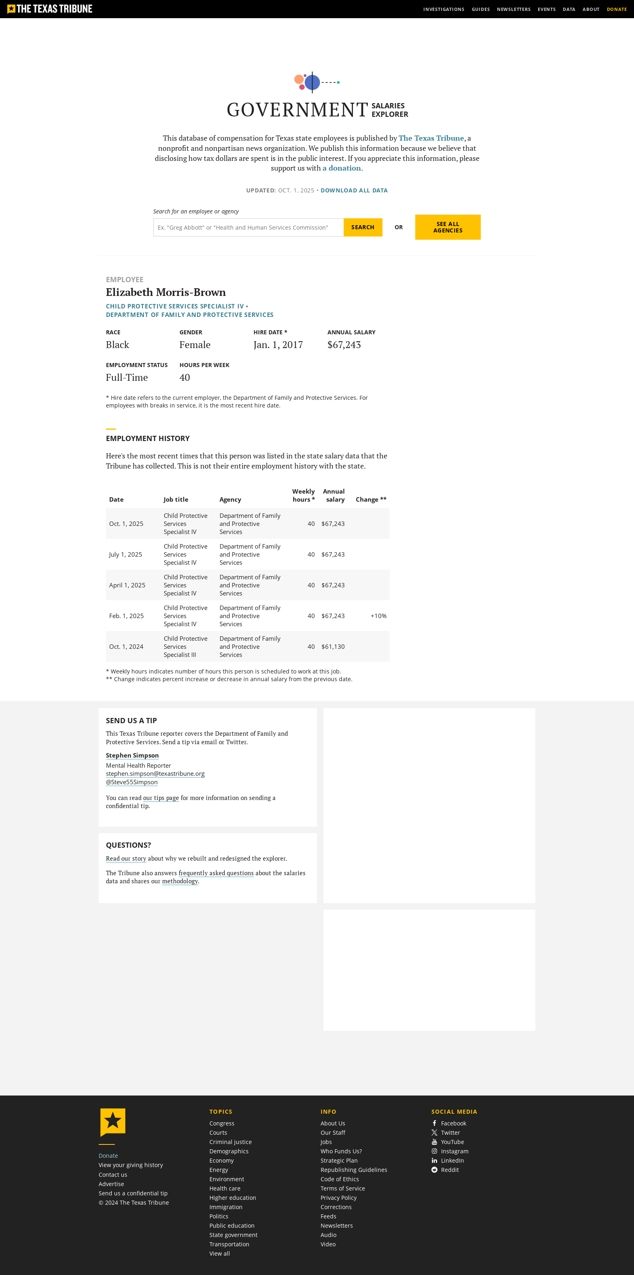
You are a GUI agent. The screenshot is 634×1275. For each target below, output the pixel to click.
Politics (218, 1216)
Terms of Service (343, 1188)
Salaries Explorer (390, 110)
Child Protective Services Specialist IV (175, 306)
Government (297, 109)
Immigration (226, 1207)
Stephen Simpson (132, 755)
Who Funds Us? (341, 1151)
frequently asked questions (216, 873)
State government (233, 1235)
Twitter (445, 1132)
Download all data (354, 190)
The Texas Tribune (431, 138)
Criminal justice (230, 1142)
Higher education (232, 1197)
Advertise (111, 1184)
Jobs (326, 1142)
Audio (328, 1235)
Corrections (336, 1207)
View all (219, 1253)
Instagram (450, 1151)
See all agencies (448, 227)
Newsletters (337, 1225)
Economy (221, 1160)
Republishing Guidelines (354, 1170)
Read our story (126, 858)
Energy (218, 1170)
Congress (222, 1123)
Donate (108, 1155)
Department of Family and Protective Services (190, 314)
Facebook (448, 1123)
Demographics (229, 1151)
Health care (225, 1188)
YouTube (447, 1142)
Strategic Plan (339, 1160)
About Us (333, 1123)
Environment (226, 1179)
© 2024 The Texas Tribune (134, 1202)
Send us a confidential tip (133, 1193)
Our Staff (333, 1132)
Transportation (229, 1244)
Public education (232, 1225)
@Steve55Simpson (132, 782)
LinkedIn (447, 1160)
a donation (342, 168)
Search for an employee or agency (196, 211)
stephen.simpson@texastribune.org (155, 773)
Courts (218, 1132)
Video (328, 1244)
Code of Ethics (340, 1179)
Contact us (113, 1174)
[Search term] (248, 227)
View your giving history (131, 1165)
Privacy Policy (339, 1197)
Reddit (445, 1170)
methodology (180, 881)
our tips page (161, 798)
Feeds (328, 1216)
